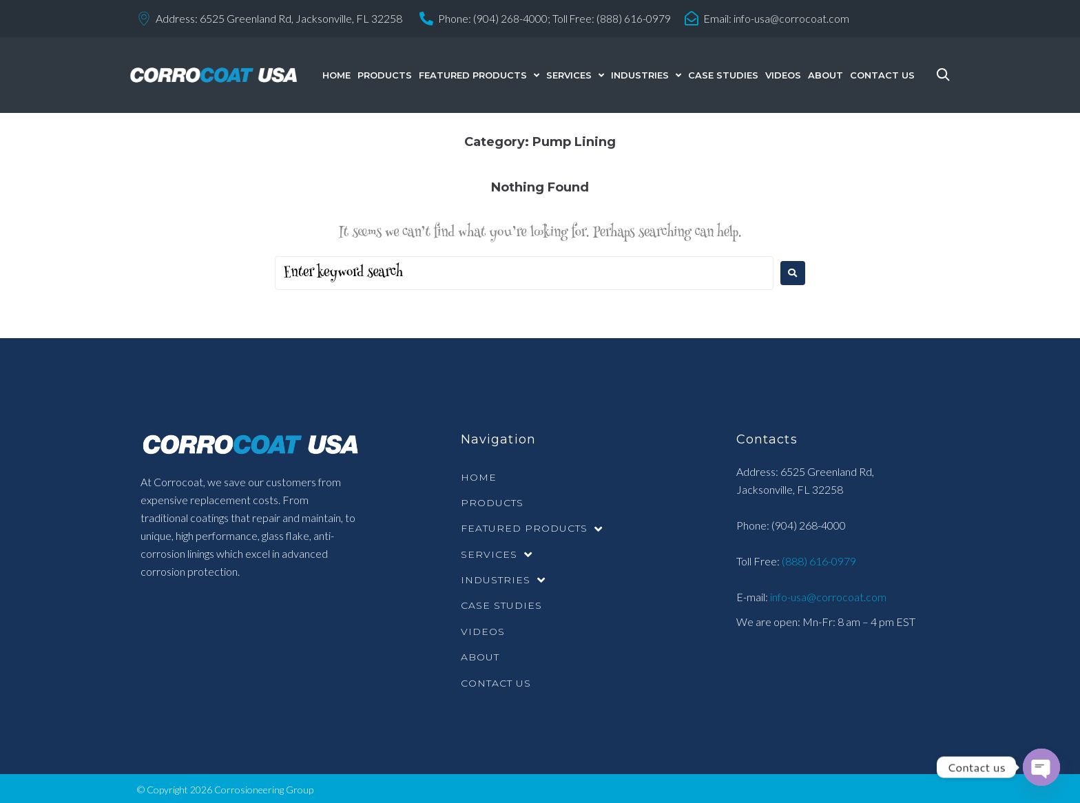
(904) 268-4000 (808, 524)
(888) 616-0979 (818, 560)
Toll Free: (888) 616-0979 (612, 18)
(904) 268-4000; (511, 18)
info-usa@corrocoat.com (793, 18)
